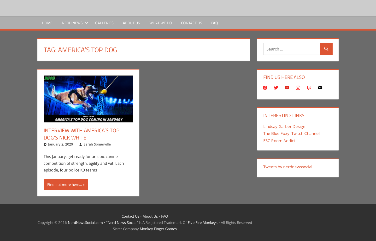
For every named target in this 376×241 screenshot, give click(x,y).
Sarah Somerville (97, 144)
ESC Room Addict (279, 140)
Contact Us (191, 23)
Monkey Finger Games (158, 228)
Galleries (104, 23)
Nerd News (75, 23)
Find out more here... (64, 184)
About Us (131, 23)
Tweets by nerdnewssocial (287, 167)
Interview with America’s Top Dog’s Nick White (81, 134)
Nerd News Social (122, 222)
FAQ (214, 23)
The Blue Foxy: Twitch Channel (291, 133)
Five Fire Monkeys (202, 222)
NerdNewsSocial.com (85, 222)
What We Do (160, 23)
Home (47, 23)
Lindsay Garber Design (284, 126)
